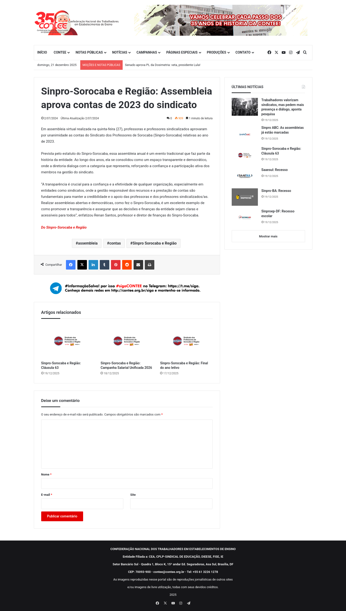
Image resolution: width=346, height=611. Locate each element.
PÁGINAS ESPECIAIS (181, 52)
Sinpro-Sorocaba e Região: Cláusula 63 (61, 365)
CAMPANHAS (146, 52)
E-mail (46, 494)
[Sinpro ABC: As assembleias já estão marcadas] (245, 134)
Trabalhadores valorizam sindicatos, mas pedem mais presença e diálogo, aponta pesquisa (282, 107)
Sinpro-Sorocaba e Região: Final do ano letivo (184, 365)
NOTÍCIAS (119, 52)
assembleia (88, 243)
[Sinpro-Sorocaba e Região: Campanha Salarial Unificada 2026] (126, 341)
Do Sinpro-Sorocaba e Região (64, 227)
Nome (46, 474)
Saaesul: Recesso (274, 170)
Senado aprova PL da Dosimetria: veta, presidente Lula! (163, 65)
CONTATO (243, 52)
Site (133, 494)
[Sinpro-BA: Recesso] (245, 197)
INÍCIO (42, 52)
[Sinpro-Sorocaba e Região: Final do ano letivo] (186, 341)
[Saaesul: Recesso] (245, 176)
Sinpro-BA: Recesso (276, 191)
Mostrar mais (268, 236)
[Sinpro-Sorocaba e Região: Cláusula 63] (67, 341)
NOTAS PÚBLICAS (89, 52)
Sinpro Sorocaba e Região (155, 243)
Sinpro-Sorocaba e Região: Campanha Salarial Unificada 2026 (126, 365)
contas (115, 243)
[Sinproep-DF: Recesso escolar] (245, 218)
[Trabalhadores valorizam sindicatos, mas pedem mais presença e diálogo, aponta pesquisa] (245, 107)
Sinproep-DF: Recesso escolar (278, 213)
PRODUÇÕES (216, 52)
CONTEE (60, 52)
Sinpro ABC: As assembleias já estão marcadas (282, 130)
